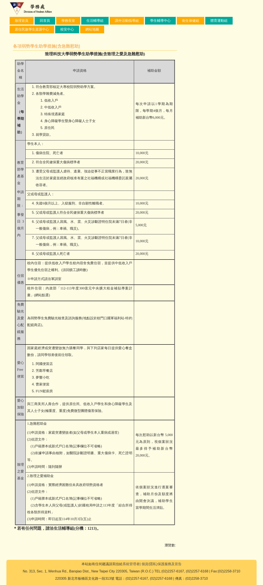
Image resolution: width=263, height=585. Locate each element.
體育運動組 (219, 20)
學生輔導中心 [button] (160, 20)
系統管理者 (131, 564)
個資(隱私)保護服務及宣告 (162, 564)
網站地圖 (92, 29)
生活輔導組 (94, 20)
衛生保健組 (190, 20)
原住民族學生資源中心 (32, 29)
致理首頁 (21, 20)
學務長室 (68, 20)
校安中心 (67, 29)
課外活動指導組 (127, 20)
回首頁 (45, 20)
